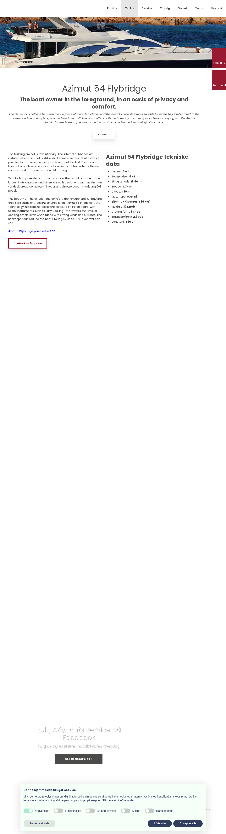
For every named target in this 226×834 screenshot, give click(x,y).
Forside (112, 8)
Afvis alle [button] (160, 823)
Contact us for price (28, 243)
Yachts (129, 8)
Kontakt (216, 8)
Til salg (165, 8)
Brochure (104, 134)
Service (147, 8)
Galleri (182, 8)
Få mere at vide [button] (39, 823)
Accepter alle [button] (187, 823)
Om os (199, 8)
